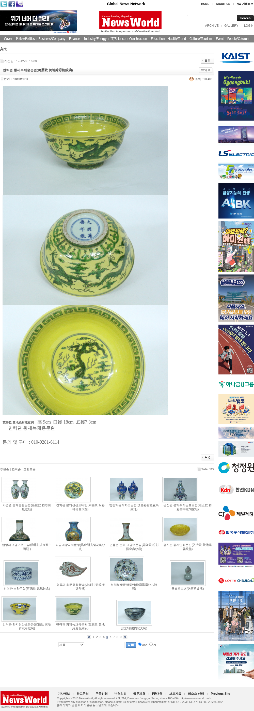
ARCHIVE (211, 25)
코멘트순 (29, 469)
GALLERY (231, 25)
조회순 (16, 469)
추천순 (4, 469)
